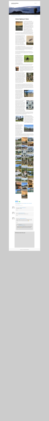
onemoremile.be (14, 3)
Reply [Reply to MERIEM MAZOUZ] (17, 222)
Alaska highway (24, 203)
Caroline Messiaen (30, 203)
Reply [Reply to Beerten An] (17, 215)
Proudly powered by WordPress (26, 249)
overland (27, 203)
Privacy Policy (21, 249)
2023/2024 (20, 203)
